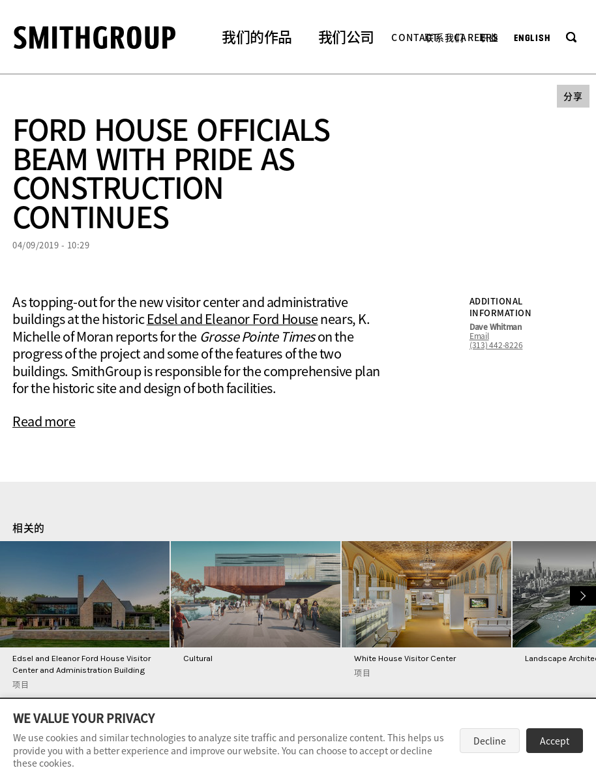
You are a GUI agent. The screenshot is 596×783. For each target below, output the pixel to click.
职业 (489, 37)
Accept (554, 740)
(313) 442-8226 (496, 345)
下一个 (581, 594)
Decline (489, 740)
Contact (415, 37)
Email (479, 336)
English (532, 38)
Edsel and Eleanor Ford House (232, 318)
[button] (257, 38)
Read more (43, 420)
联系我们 (444, 37)
